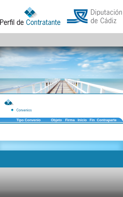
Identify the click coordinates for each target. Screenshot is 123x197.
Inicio (82, 120)
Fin (92, 120)
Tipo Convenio (28, 120)
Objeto (56, 120)
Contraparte (107, 120)
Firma (70, 120)
